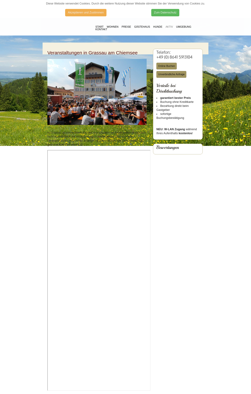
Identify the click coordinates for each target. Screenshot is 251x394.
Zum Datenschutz (165, 12)
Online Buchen (166, 66)
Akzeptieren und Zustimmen (86, 12)
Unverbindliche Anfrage (171, 74)
